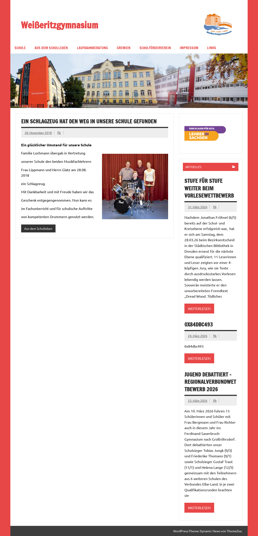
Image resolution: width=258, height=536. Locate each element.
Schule (20, 47)
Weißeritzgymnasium (59, 25)
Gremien (123, 47)
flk (59, 133)
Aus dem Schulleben (51, 47)
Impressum (189, 47)
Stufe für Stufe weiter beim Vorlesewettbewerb (209, 188)
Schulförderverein (155, 47)
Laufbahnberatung (92, 47)
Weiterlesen (199, 308)
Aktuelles (193, 167)
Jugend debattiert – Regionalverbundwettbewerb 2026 (210, 382)
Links (211, 47)
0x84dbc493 (198, 324)
